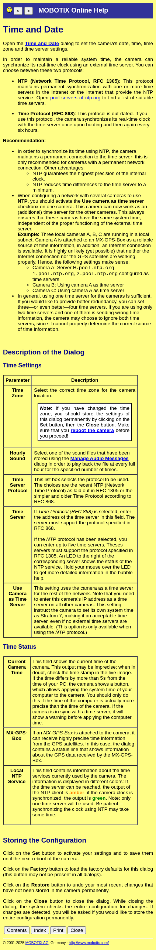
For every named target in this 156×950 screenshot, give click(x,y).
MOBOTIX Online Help (73, 10)
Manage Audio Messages (99, 460)
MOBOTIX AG (37, 945)
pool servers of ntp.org (75, 97)
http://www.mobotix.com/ (89, 945)
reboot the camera (92, 432)
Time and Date (42, 43)
